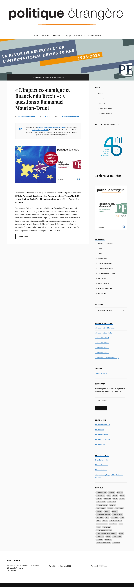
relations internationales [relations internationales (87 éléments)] (106, 533)
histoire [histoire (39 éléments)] (100, 517)
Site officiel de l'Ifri (101, 460)
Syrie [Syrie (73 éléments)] (108, 536)
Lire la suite (23, 236)
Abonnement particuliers (104, 333)
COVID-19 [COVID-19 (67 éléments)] (107, 498)
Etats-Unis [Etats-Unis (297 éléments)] (119, 508)
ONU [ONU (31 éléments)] (121, 524)
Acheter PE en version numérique (107, 358)
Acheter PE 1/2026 (102, 338)
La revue (45, 35)
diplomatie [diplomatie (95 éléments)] (101, 501)
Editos (100, 254)
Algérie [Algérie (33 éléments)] (120, 492)
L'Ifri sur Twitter (101, 470)
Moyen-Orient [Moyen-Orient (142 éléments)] (102, 524)
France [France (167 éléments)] (107, 511)
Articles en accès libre (105, 244)
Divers (100, 249)
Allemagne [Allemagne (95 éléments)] (101, 495)
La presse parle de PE (105, 268)
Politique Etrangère (26, 116)
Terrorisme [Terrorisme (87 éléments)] (117, 536)
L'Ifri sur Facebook (101, 465)
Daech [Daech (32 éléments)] (122, 498)
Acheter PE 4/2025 (102, 353)
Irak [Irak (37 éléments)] (122, 517)
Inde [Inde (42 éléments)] (107, 517)
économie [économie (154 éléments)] (116, 542)
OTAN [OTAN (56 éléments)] (98, 527)
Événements (102, 258)
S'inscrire (101, 408)
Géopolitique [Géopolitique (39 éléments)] (118, 514)
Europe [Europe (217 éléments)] (99, 511)
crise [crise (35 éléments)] (115, 498)
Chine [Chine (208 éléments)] (122, 495)
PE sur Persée (100, 444)
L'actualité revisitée (104, 263)
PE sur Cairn (99, 429)
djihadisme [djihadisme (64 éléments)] (112, 501)
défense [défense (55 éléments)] (112, 505)
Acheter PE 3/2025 (102, 348)
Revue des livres (103, 283)
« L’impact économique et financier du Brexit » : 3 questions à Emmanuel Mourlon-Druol (42, 99)
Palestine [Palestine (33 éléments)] (106, 527)
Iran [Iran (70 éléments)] (98, 520)
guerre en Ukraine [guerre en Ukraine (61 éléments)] (103, 514)
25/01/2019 (46, 116)
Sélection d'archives (105, 288)
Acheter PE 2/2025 (102, 343)
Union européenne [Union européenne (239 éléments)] (103, 542)
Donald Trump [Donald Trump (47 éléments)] (102, 505)
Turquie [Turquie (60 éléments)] (100, 539)
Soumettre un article (94, 35)
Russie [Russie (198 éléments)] (121, 533)
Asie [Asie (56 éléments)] (108, 495)
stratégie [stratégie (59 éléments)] (100, 536)
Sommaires (102, 293)
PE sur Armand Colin (102, 424)
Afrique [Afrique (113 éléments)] (112, 492)
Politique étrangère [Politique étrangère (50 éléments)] (104, 530)
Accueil (35, 35)
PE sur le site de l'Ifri (102, 439)
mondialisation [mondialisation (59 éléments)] (116, 520)
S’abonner (56, 35)
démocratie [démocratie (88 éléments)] (101, 508)
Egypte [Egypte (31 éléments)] (110, 508)
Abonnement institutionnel (105, 328)
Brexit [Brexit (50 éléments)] (115, 495)
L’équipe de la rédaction (73, 35)
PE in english (102, 278)
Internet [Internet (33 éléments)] (114, 517)
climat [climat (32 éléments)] (99, 498)
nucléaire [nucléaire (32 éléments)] (113, 524)
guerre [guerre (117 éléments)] (114, 511)
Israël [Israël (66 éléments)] (105, 520)
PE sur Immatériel (101, 434)
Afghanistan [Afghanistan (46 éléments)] (101, 492)
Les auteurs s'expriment (69, 116)
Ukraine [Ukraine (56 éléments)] (108, 539)
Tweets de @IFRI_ (101, 373)
